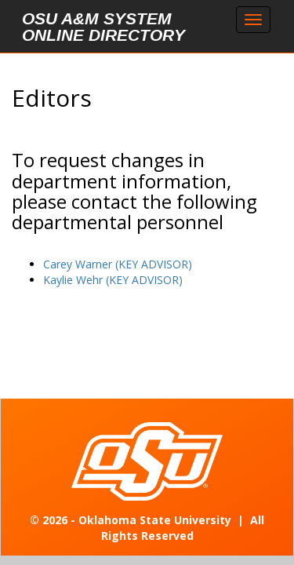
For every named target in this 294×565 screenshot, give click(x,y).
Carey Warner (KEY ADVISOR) (117, 264)
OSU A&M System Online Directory (103, 26)
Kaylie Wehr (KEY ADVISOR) (113, 279)
